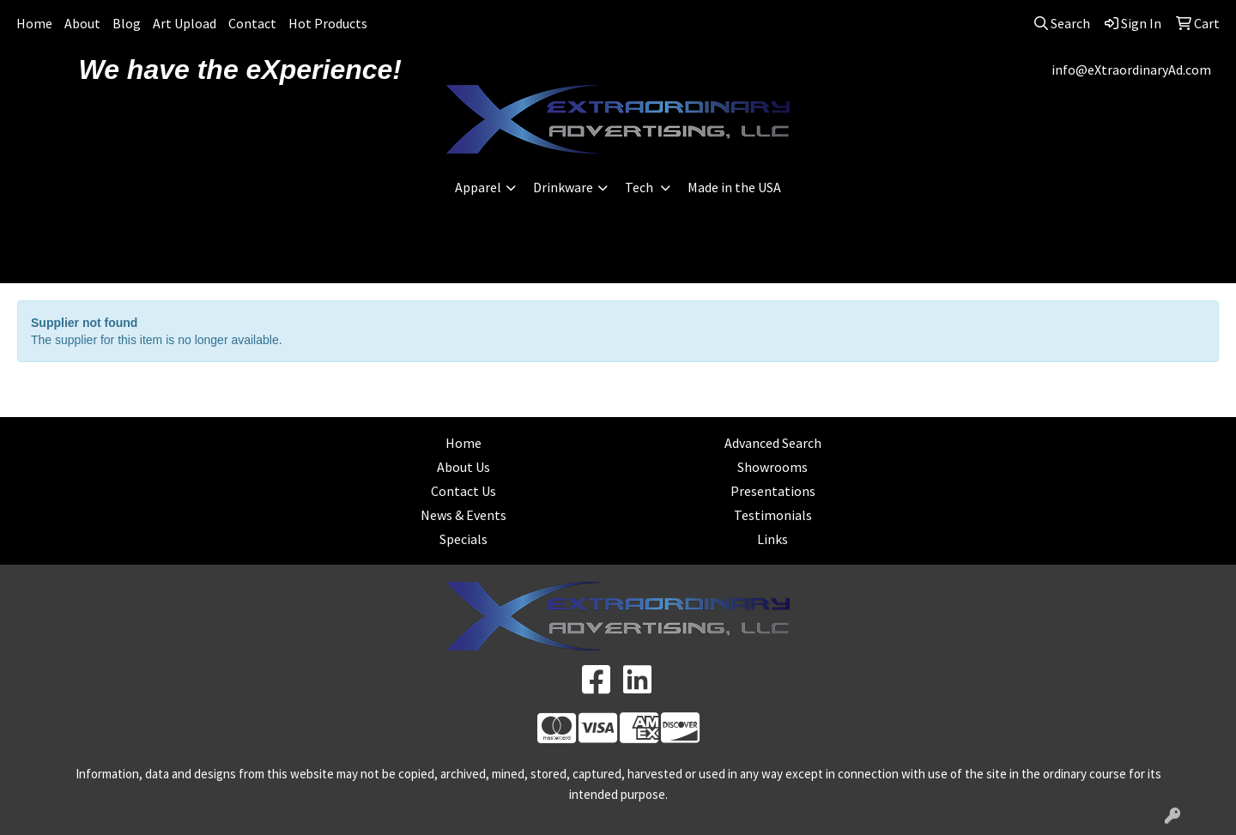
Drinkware (563, 187)
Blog (126, 23)
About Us (463, 466)
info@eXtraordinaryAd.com (1131, 69)
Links (772, 539)
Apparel (478, 187)
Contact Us (463, 490)
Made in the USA (734, 187)
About (82, 23)
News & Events (463, 514)
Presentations (772, 490)
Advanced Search (772, 442)
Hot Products (327, 23)
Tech (640, 187)
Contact (252, 23)
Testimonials (773, 514)
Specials (463, 539)
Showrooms (772, 466)
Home (34, 23)
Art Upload (184, 23)
